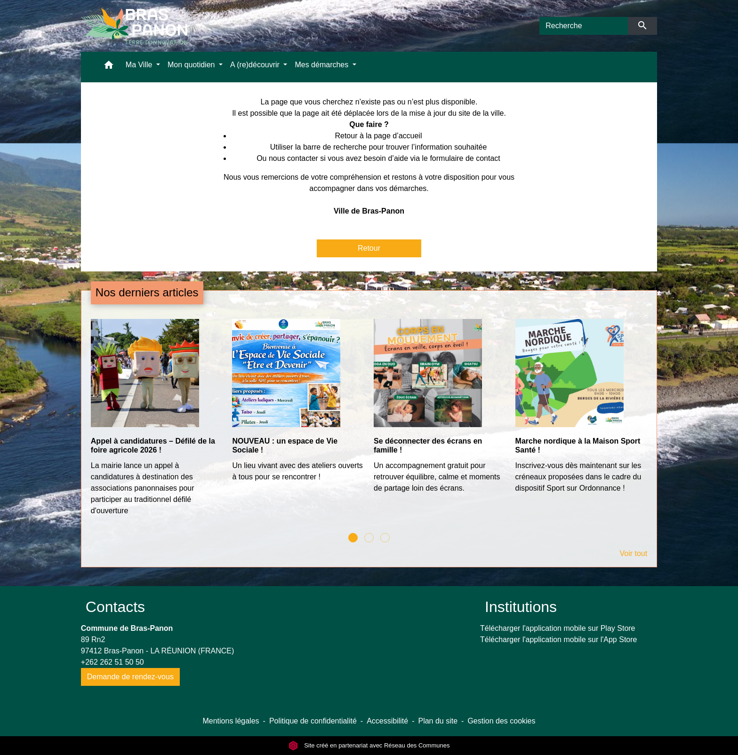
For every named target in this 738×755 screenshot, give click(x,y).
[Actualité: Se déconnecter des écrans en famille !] (440, 411)
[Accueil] (134, 26)
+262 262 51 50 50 (112, 662)
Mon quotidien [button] (192, 65)
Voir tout (633, 553)
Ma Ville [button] (140, 65)
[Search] (583, 26)
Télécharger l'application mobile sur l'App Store (558, 640)
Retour (369, 248)
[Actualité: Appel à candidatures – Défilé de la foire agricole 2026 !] (157, 422)
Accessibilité (387, 721)
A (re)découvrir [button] (255, 65)
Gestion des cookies (501, 721)
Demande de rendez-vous (130, 677)
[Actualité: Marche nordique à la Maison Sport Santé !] (581, 411)
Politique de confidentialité (313, 721)
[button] (109, 67)
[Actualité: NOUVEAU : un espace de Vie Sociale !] (298, 405)
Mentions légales (230, 721)
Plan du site (437, 721)
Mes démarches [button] (322, 65)
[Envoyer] (643, 26)
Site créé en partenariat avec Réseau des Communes (369, 745)
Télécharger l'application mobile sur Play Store (557, 628)
